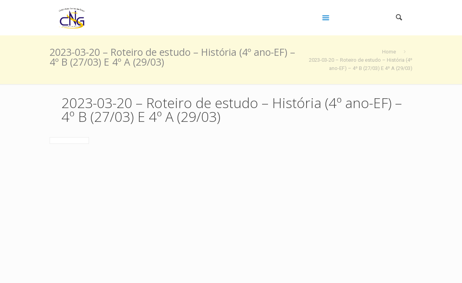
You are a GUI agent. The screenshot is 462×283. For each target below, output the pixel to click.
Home (389, 52)
